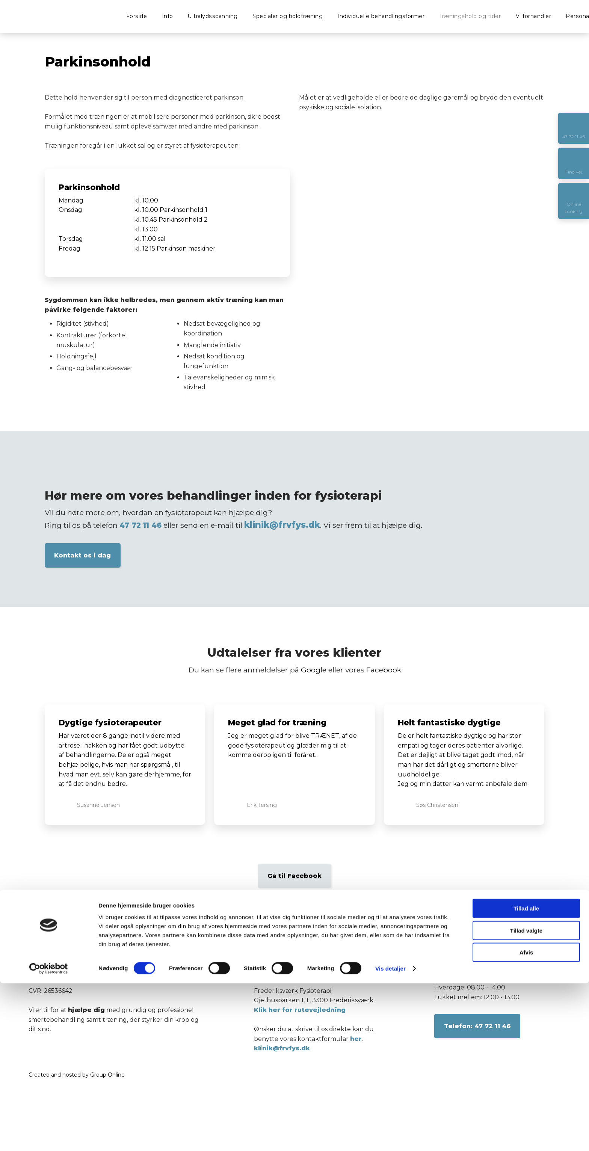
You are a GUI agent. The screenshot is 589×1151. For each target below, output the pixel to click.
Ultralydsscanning (213, 16)
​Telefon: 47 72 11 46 (477, 1026)
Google (313, 669)
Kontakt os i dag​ (82, 555)
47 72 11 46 (140, 525)
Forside (136, 16)
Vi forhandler (533, 16)
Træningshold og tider (470, 16)
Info (167, 16)
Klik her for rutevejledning (300, 1010)
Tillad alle (526, 1076)
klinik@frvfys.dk (282, 525)
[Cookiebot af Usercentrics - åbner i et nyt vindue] (49, 1136)
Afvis (526, 1120)
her (356, 1038)
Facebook (383, 669)
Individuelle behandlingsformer (380, 16)
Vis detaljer (390, 1136)
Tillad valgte (526, 1098)
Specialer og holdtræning (287, 16)
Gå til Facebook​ (294, 875)
